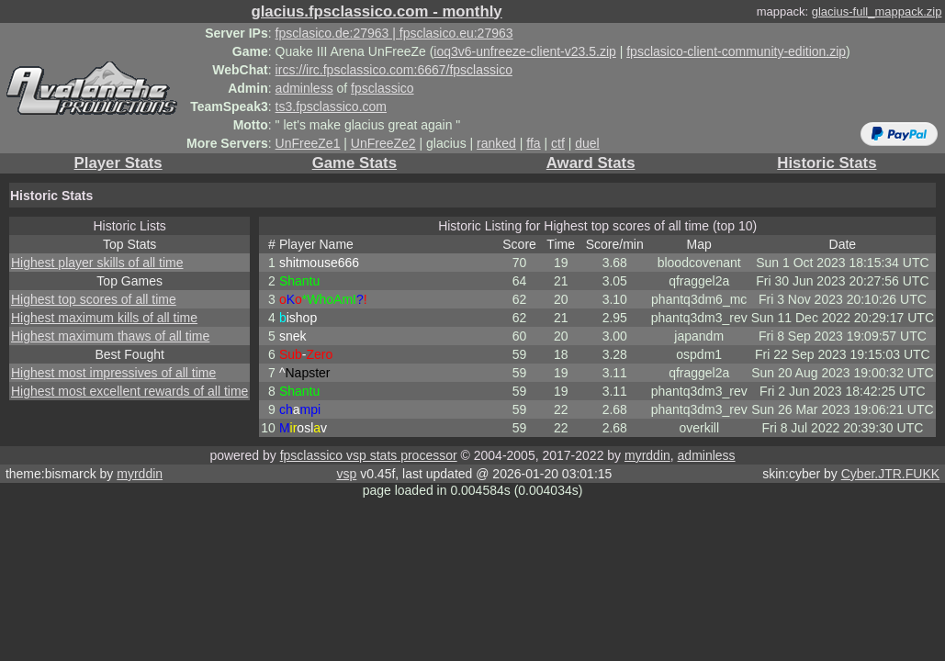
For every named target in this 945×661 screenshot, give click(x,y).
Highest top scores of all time (93, 299)
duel (587, 143)
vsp (346, 473)
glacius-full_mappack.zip (877, 11)
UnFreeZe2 (383, 143)
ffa (533, 143)
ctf (558, 143)
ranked (496, 143)
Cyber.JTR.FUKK (890, 473)
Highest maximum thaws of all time (110, 336)
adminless (304, 88)
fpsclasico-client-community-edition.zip (736, 51)
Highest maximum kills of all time (104, 317)
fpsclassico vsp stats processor (368, 455)
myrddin (647, 455)
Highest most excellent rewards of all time (129, 391)
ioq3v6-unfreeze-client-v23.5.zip (524, 51)
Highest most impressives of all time (113, 372)
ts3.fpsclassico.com (331, 106)
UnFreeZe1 (308, 143)
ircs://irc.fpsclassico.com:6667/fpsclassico (394, 69)
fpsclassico (382, 88)
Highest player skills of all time (97, 262)
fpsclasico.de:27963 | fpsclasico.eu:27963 (394, 33)
